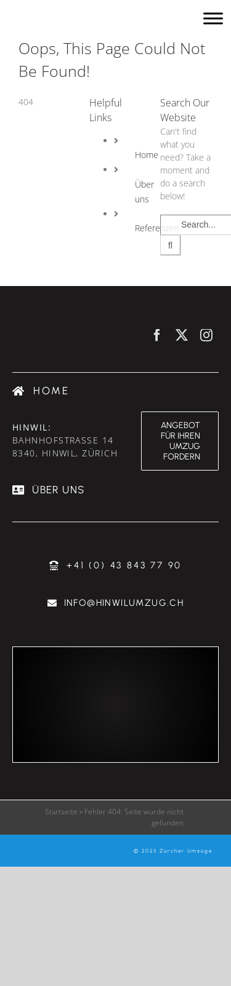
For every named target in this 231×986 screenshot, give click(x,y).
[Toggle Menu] (213, 18)
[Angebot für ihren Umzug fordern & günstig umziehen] (180, 441)
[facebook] (157, 335)
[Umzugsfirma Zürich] (41, 391)
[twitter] (182, 335)
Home (146, 155)
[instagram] (206, 335)
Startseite (61, 811)
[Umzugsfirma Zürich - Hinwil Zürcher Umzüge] (72, 18)
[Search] (170, 245)
